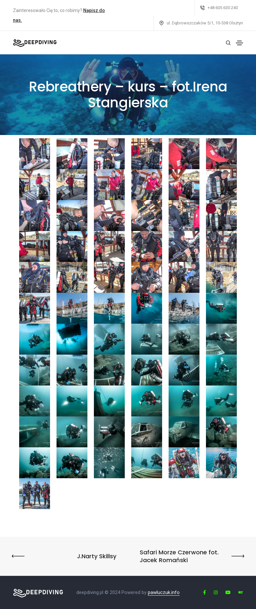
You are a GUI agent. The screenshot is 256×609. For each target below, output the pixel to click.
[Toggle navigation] (239, 43)
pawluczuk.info (164, 592)
